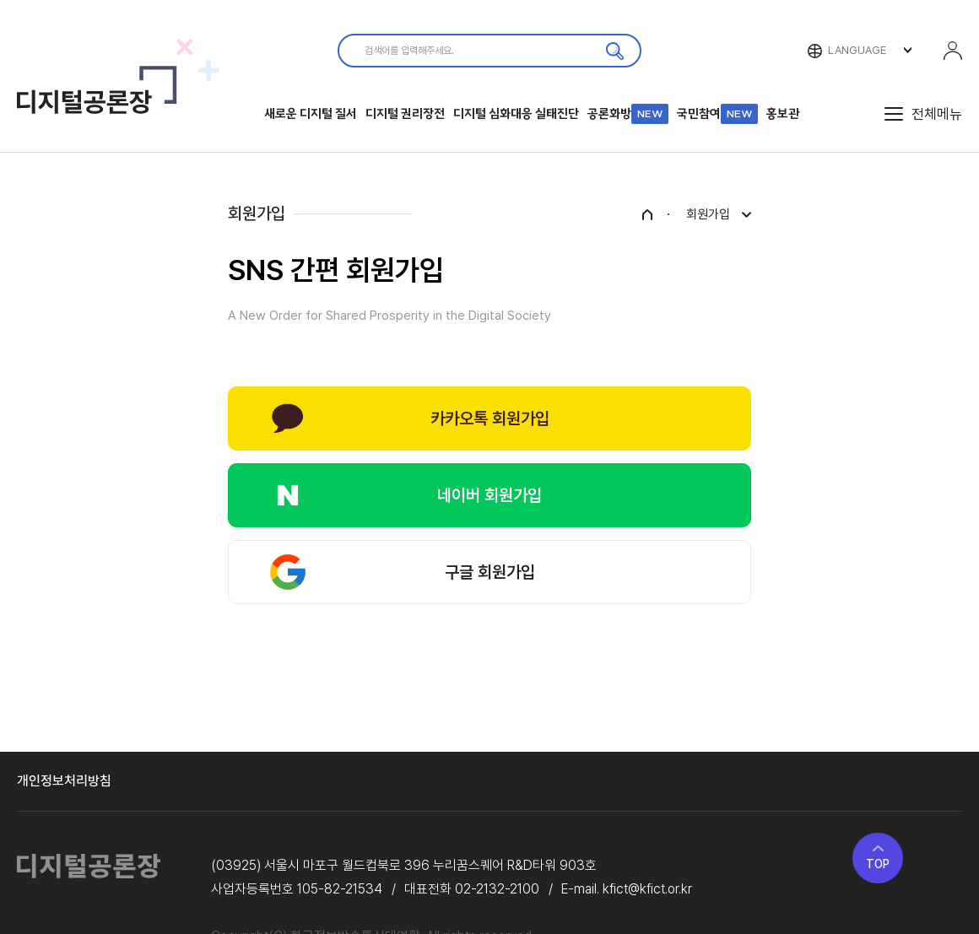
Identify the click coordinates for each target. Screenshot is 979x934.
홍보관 (782, 113)
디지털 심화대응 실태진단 (516, 113)
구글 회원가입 (490, 572)
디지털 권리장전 (405, 113)
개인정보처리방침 (64, 781)
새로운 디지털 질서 (310, 113)
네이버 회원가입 (489, 495)
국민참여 (717, 114)
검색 (614, 50)
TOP (878, 864)
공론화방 (627, 114)
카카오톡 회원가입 (489, 418)
